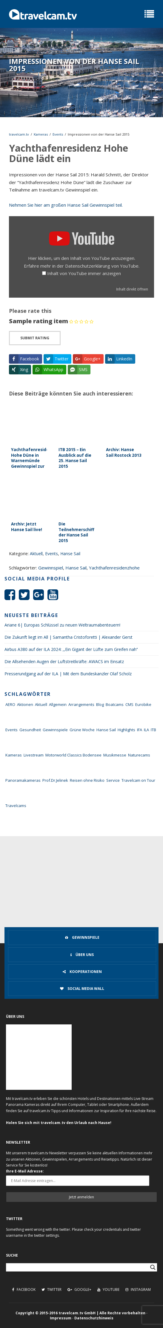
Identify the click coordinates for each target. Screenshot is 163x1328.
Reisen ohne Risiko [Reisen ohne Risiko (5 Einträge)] (87, 780)
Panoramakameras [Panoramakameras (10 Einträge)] (23, 780)
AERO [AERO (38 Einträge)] (10, 704)
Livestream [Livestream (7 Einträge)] (34, 755)
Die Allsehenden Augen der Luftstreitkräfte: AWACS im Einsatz (64, 661)
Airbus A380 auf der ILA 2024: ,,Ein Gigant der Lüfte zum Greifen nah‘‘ (71, 649)
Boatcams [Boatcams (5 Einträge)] (115, 704)
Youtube (108, 1289)
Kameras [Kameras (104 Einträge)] (13, 755)
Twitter (51, 1289)
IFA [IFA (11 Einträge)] (139, 729)
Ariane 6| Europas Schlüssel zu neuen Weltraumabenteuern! (62, 625)
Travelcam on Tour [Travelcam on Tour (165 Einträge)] (138, 780)
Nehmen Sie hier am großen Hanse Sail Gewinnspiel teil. (66, 205)
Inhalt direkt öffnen (132, 289)
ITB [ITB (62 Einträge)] (153, 729)
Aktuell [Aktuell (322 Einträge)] (41, 704)
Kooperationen (82, 971)
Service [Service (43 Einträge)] (113, 780)
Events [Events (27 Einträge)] (11, 729)
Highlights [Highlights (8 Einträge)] (126, 729)
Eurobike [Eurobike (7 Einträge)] (143, 704)
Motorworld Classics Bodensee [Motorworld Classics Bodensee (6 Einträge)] (73, 755)
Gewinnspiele (82, 937)
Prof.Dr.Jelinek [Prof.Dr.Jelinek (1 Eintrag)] (55, 780)
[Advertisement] (81, 880)
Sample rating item (38, 321)
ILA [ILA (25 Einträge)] (146, 729)
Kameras (41, 134)
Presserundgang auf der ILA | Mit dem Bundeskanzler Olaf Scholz (68, 673)
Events (58, 134)
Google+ (79, 1289)
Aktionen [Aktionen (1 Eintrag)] (25, 704)
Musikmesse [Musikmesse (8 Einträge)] (114, 755)
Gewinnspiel (50, 568)
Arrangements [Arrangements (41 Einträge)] (81, 704)
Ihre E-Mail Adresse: (25, 1171)
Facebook (24, 1289)
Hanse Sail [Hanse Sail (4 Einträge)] (106, 729)
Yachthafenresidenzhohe (114, 568)
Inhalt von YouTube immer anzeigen (84, 273)
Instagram (138, 1289)
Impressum (60, 1318)
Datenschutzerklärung (87, 266)
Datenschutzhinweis (93, 1318)
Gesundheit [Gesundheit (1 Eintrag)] (30, 729)
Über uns (82, 954)
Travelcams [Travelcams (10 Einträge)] (15, 805)
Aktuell (36, 553)
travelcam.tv (19, 134)
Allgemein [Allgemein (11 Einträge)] (58, 704)
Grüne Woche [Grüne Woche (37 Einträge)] (82, 729)
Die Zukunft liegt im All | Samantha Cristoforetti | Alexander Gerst (68, 637)
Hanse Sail (70, 553)
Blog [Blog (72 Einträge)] (100, 704)
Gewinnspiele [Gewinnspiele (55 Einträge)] (55, 729)
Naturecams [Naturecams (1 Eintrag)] (139, 755)
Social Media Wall (82, 988)
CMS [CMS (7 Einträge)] (129, 704)
